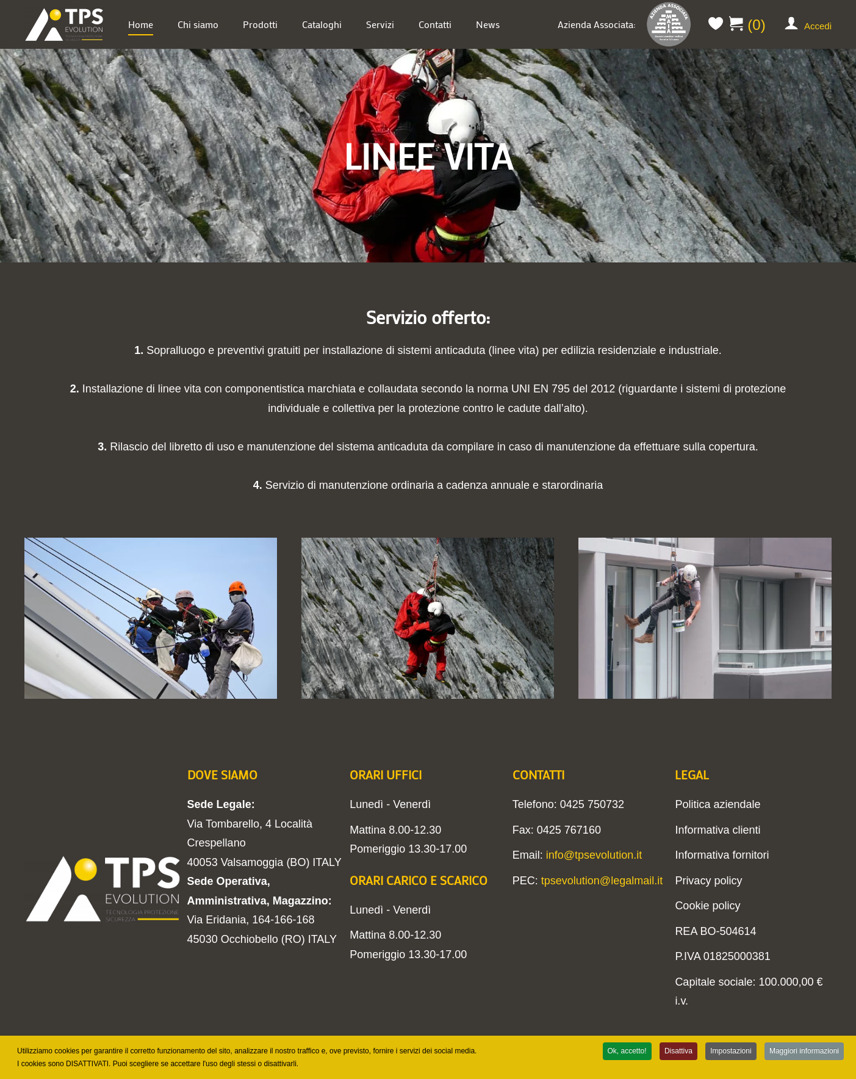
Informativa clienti (717, 830)
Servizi (380, 24)
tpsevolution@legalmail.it (602, 881)
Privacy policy (708, 881)
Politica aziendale (717, 804)
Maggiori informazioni (804, 1052)
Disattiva (678, 1052)
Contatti (435, 24)
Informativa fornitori (722, 855)
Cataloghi (322, 24)
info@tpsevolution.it (594, 855)
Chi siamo (198, 24)
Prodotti (260, 24)
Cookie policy (707, 906)
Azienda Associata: (625, 24)
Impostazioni (730, 1052)
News (488, 24)
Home (140, 24)
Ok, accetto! (627, 1052)
